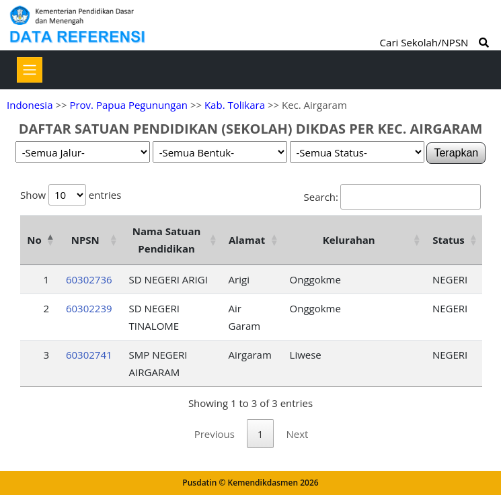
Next (297, 434)
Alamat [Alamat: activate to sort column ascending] (247, 239)
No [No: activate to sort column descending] (34, 239)
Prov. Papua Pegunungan (128, 104)
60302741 (89, 354)
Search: (392, 197)
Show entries (70, 195)
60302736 (89, 279)
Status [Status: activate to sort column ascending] (448, 239)
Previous (214, 434)
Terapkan (456, 153)
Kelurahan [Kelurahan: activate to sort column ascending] (349, 239)
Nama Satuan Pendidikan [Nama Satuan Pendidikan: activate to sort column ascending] (166, 239)
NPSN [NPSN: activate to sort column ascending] (85, 239)
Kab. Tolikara (234, 104)
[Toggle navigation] (29, 70)
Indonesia (29, 104)
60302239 (89, 308)
